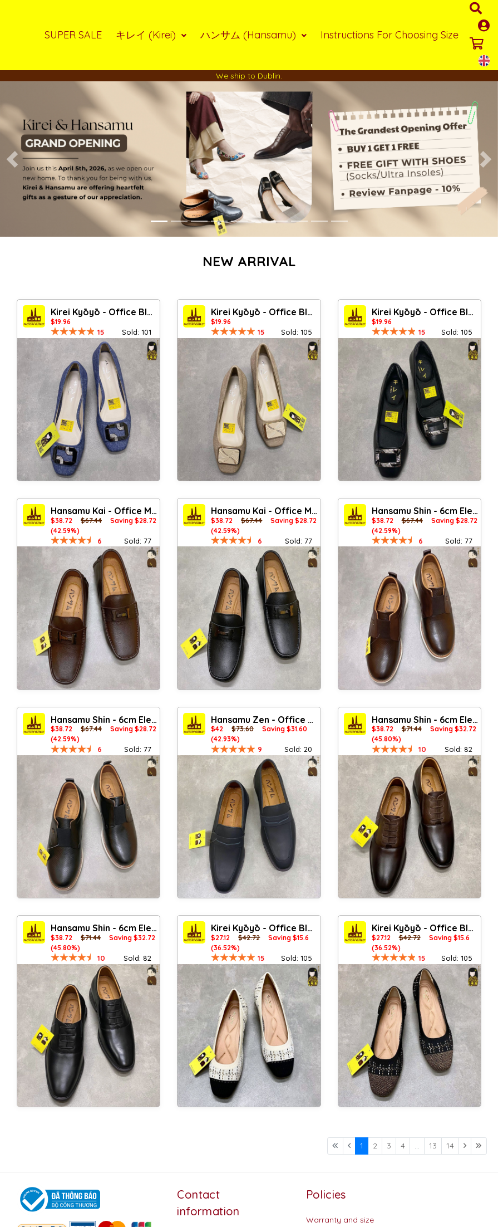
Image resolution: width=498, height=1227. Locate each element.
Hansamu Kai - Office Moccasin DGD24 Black (264, 510)
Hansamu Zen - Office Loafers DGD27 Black (264, 719)
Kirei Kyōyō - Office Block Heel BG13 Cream (264, 927)
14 (450, 1146)
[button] (12, 159)
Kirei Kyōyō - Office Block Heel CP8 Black (425, 311)
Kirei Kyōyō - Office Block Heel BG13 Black (425, 927)
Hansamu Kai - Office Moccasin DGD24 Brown (104, 510)
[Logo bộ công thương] (58, 1199)
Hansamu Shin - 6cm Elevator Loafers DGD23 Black (104, 927)
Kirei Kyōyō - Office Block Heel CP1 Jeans (104, 311)
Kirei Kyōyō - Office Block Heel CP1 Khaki (264, 311)
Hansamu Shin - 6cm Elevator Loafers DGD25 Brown (425, 510)
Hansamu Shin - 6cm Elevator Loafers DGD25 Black (104, 719)
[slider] (73, 331)
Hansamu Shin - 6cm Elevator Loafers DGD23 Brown (425, 719)
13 (433, 1146)
